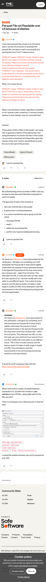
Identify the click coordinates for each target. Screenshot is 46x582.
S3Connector (9, 157)
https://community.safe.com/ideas (16, 367)
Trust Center (26, 537)
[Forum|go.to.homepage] (9, 5)
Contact (14, 537)
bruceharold (10, 384)
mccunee (9, 39)
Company (5, 535)
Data (6, 12)
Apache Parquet (26, 152)
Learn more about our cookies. (26, 566)
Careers (4, 537)
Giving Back (27, 535)
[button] (2, 5)
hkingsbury (10, 187)
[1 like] (12, 163)
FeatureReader (9, 152)
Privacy (37, 537)
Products (16, 535)
